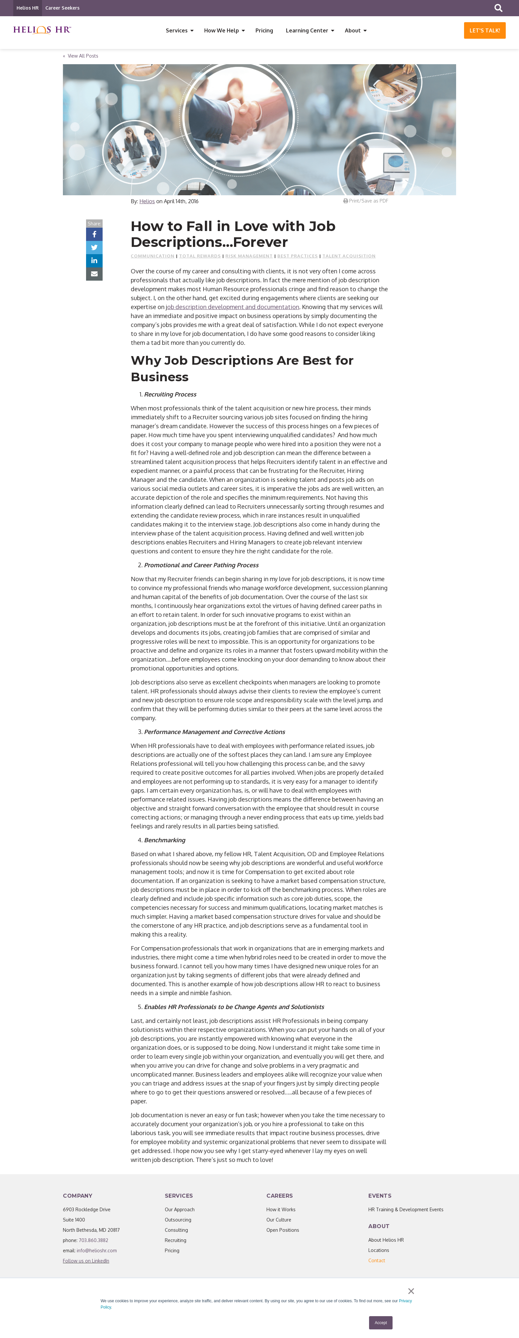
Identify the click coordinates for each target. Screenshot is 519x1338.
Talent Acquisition (349, 258)
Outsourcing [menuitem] (178, 1222)
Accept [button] (381, 1322)
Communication (152, 258)
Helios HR (28, 8)
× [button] (411, 1292)
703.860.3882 (93, 1242)
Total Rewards (200, 258)
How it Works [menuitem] (281, 1212)
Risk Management (249, 258)
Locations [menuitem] (378, 1252)
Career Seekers (62, 8)
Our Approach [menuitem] (180, 1212)
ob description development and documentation (233, 309)
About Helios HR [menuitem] (386, 1242)
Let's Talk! (485, 30)
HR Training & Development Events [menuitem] (406, 1212)
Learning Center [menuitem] (307, 30)
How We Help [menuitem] (221, 30)
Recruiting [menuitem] (175, 1242)
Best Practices (297, 258)
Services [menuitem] (177, 30)
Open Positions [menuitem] (282, 1232)
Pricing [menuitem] (264, 30)
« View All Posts (80, 58)
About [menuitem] (353, 30)
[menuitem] (376, 1263)
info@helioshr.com (97, 1253)
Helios (147, 203)
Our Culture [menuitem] (278, 1222)
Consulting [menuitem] (176, 1232)
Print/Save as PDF (365, 203)
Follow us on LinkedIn (86, 1263)
